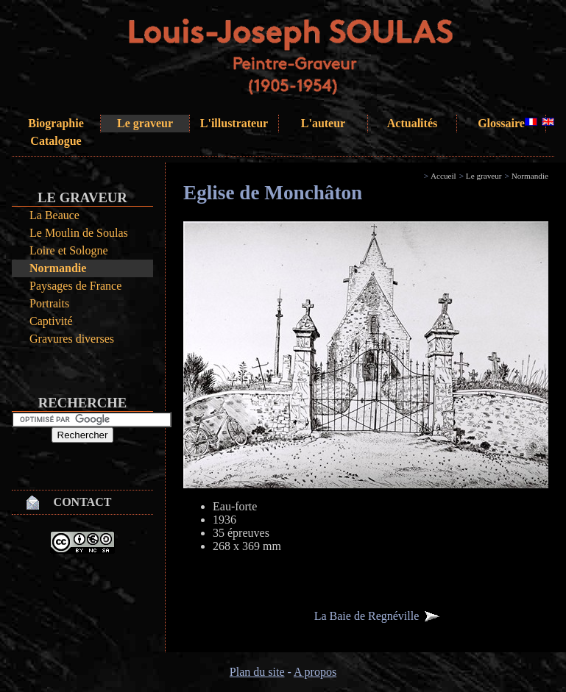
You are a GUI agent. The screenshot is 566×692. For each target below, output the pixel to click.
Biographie (56, 123)
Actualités (412, 123)
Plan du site (257, 672)
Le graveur (145, 123)
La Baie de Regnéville (367, 616)
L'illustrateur (234, 123)
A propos (315, 672)
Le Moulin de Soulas (78, 232)
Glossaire (501, 123)
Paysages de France (75, 285)
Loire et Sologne (68, 250)
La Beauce (54, 215)
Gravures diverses (71, 338)
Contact (83, 502)
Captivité (51, 321)
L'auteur (323, 123)
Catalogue (55, 141)
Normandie (57, 268)
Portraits (49, 303)
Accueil (443, 175)
